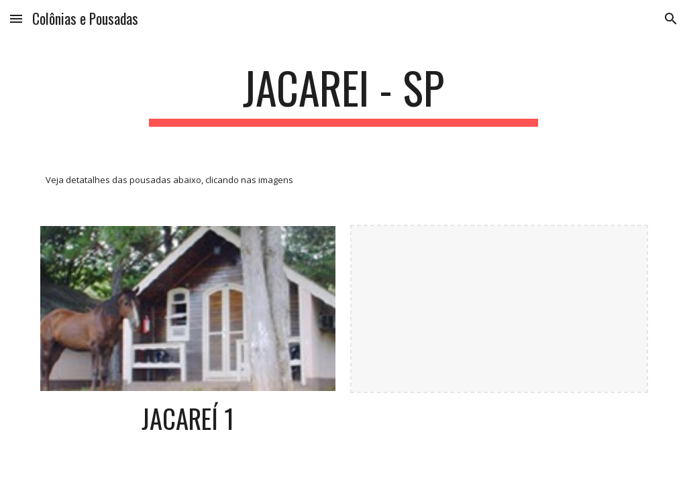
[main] (343, 94)
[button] (16, 18)
